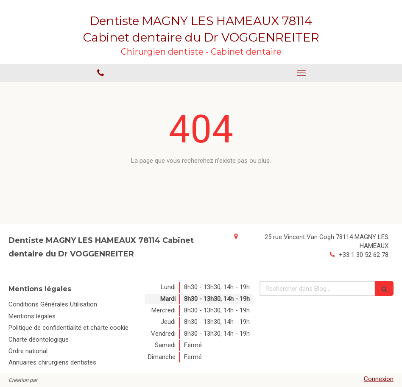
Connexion (379, 379)
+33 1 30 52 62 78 (363, 255)
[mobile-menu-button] (301, 72)
